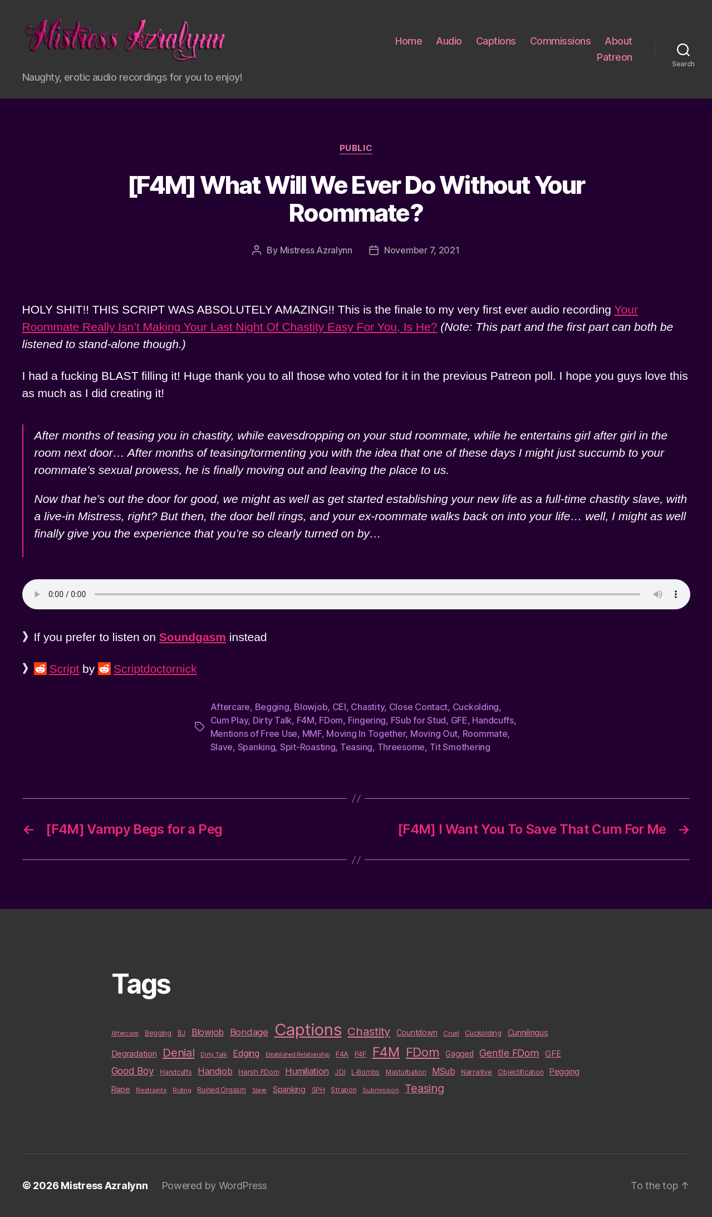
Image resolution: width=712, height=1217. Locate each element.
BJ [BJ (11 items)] (181, 1033)
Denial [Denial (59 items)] (178, 1052)
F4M (306, 720)
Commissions (560, 41)
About (618, 41)
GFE (459, 720)
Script (65, 668)
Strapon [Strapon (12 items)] (343, 1090)
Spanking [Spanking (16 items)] (289, 1089)
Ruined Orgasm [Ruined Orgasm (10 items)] (221, 1090)
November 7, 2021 (422, 250)
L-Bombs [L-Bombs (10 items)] (365, 1072)
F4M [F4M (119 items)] (386, 1052)
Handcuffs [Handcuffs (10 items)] (176, 1072)
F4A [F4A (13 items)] (342, 1053)
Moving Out (434, 733)
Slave (221, 746)
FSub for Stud (418, 720)
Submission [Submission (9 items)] (380, 1090)
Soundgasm (192, 637)
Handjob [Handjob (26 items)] (215, 1071)
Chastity (367, 706)
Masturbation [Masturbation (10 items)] (406, 1072)
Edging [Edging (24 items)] (246, 1053)
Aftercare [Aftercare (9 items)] (125, 1033)
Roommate (485, 733)
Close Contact (418, 706)
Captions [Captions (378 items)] (308, 1029)
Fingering (367, 720)
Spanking (257, 746)
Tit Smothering (460, 746)
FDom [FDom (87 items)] (423, 1052)
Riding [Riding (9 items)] (182, 1090)
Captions (496, 41)
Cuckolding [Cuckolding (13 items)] (483, 1032)
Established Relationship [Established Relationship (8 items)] (298, 1054)
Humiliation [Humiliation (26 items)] (306, 1071)
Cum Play (229, 720)
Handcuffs (493, 720)
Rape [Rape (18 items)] (120, 1089)
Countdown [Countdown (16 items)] (417, 1032)
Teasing (356, 746)
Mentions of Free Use (254, 733)
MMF (312, 733)
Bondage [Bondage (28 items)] (249, 1032)
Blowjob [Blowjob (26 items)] (207, 1032)
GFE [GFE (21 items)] (553, 1053)
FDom (331, 720)
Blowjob (310, 706)
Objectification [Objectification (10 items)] (520, 1072)
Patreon (614, 57)
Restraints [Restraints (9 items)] (151, 1090)
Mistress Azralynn (316, 250)
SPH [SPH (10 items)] (318, 1090)
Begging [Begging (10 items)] (158, 1033)
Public (356, 148)
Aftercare (230, 706)
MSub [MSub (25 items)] (443, 1071)
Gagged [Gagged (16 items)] (459, 1053)
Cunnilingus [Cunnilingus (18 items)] (528, 1032)
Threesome (401, 746)
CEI (339, 706)
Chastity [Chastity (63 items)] (368, 1031)
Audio (449, 41)
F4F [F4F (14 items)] (360, 1053)
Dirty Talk (272, 720)
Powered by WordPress (214, 1185)
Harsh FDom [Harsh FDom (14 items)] (258, 1071)
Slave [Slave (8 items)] (259, 1090)
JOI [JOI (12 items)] (340, 1072)
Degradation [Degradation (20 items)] (134, 1054)
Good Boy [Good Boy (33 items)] (132, 1071)
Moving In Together (365, 733)
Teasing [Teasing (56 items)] (424, 1088)
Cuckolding (476, 706)
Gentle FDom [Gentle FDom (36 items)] (509, 1053)
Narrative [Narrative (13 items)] (476, 1071)
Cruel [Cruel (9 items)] (451, 1033)
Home (408, 41)
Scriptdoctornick (155, 668)
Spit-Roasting (308, 746)
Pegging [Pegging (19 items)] (564, 1072)
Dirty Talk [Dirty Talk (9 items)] (213, 1054)
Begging (272, 706)
